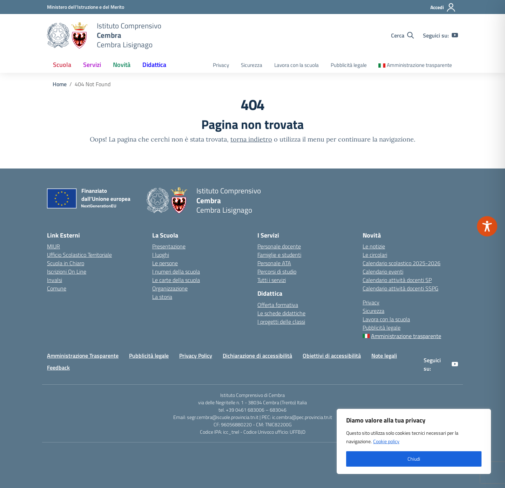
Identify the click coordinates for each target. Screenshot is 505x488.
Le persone (165, 263)
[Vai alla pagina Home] (60, 84)
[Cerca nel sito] (402, 35)
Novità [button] (121, 64)
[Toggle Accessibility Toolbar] (487, 226)
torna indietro (251, 139)
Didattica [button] (154, 64)
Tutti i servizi (271, 280)
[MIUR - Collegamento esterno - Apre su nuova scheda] (85, 7)
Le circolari (375, 254)
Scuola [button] (62, 64)
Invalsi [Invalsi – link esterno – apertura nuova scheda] (54, 280)
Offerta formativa (277, 305)
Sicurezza (251, 65)
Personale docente (279, 246)
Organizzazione (170, 288)
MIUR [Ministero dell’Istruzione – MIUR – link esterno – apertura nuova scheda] (53, 246)
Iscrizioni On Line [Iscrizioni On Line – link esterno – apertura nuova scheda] (66, 271)
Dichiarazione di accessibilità (257, 355)
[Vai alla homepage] (67, 35)
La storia (162, 297)
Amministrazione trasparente (419, 65)
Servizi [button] (92, 64)
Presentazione (169, 246)
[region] (414, 441)
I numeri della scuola (176, 271)
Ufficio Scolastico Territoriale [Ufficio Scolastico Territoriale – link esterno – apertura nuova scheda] (79, 254)
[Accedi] (443, 7)
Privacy (221, 65)
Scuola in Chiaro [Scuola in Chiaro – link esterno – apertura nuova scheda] (65, 263)
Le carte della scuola (176, 280)
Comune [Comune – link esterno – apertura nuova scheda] (56, 288)
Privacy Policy (195, 355)
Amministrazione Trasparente (83, 355)
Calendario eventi (383, 271)
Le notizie (374, 246)
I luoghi (160, 254)
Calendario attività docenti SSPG (400, 288)
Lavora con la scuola (296, 65)
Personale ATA (274, 263)
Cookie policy (386, 441)
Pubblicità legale (349, 65)
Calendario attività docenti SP (397, 280)
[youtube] (455, 35)
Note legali (384, 355)
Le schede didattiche (281, 313)
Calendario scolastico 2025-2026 (401, 263)
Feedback (58, 367)
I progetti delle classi (281, 321)
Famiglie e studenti (279, 254)
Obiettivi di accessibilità (332, 355)
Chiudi (414, 458)
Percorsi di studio (276, 271)
